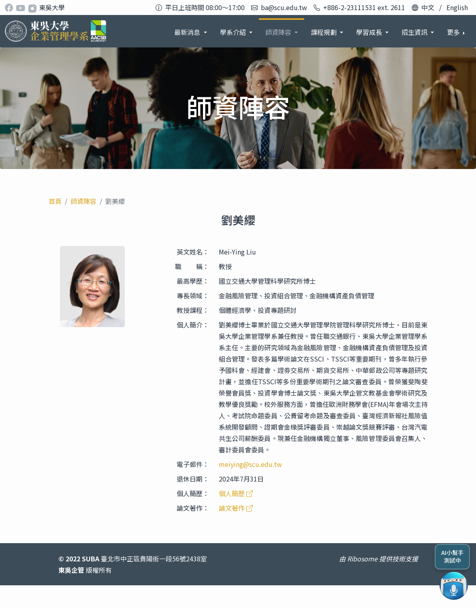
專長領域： (193, 295)
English (457, 7)
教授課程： (193, 310)
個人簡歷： (193, 493)
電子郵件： (193, 464)
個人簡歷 (236, 493)
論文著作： (193, 508)
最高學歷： (193, 281)
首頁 (55, 201)
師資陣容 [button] (234, 32)
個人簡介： (193, 325)
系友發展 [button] (415, 32)
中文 (427, 7)
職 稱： (192, 266)
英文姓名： (193, 252)
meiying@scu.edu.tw (250, 464)
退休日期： (193, 479)
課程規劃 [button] (279, 32)
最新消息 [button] (142, 32)
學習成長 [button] (324, 32)
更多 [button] (454, 32)
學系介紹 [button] (188, 32)
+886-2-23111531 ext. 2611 (364, 7)
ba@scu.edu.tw (284, 7)
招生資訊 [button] (370, 32)
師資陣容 (83, 201)
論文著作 (236, 508)
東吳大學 (52, 7)
